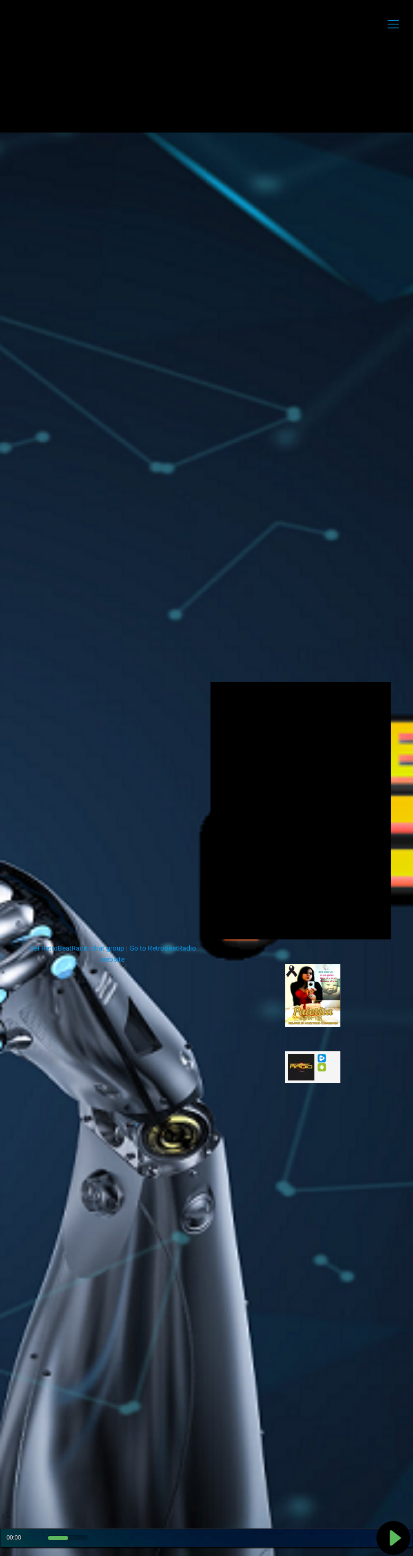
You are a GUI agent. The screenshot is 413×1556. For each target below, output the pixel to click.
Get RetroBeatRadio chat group (77, 948)
